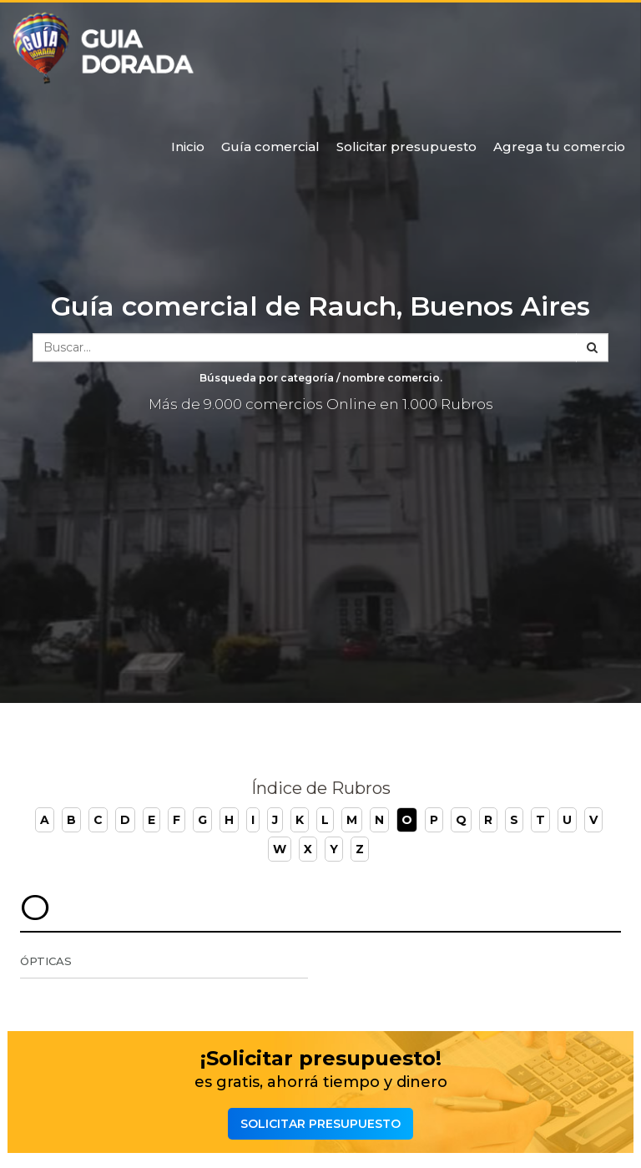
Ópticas (46, 961)
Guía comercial (270, 146)
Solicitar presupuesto (406, 146)
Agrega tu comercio (559, 146)
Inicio (187, 146)
